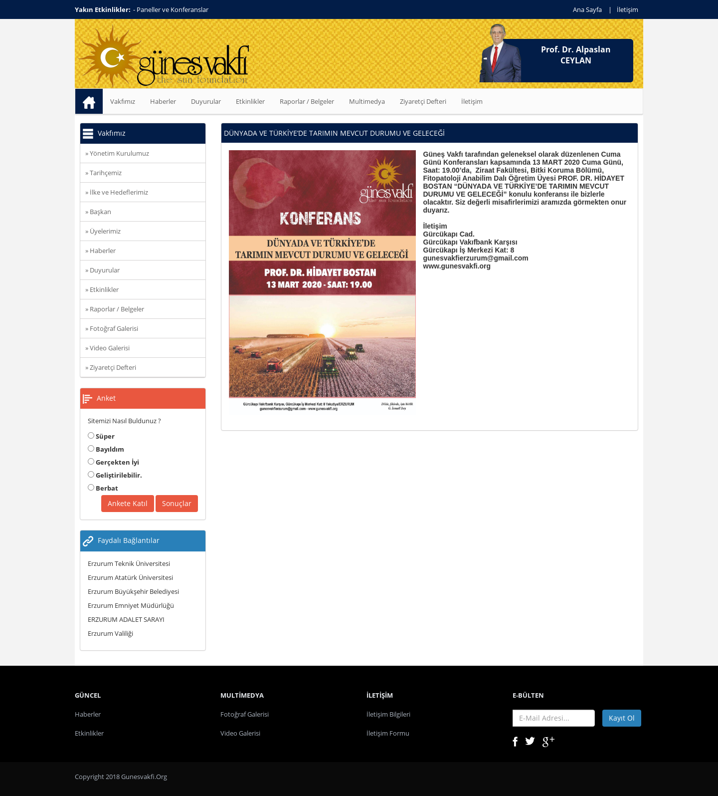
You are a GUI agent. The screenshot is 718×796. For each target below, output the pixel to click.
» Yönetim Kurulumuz (117, 153)
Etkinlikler (250, 101)
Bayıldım (106, 449)
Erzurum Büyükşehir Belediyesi (133, 591)
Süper (101, 436)
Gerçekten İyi (113, 462)
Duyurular (206, 101)
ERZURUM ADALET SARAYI (126, 619)
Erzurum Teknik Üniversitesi (129, 563)
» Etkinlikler (102, 289)
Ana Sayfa (587, 9)
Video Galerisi (240, 733)
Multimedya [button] (367, 101)
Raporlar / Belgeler (307, 101)
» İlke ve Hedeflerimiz (116, 192)
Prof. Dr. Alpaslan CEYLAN (576, 55)
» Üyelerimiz (103, 231)
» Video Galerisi (107, 347)
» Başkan (98, 211)
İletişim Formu (387, 733)
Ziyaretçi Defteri (423, 101)
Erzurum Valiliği (110, 633)
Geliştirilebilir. (115, 475)
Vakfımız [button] (122, 101)
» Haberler (100, 250)
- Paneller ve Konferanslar (170, 9)
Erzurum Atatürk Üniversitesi (130, 577)
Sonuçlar (176, 503)
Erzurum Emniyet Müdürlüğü (131, 605)
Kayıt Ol (622, 718)
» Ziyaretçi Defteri (110, 367)
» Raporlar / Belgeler (114, 308)
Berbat (103, 488)
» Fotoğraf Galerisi (111, 328)
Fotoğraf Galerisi (244, 714)
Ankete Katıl (128, 503)
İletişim (627, 9)
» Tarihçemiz (103, 172)
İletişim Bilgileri (388, 714)
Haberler (163, 101)
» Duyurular (102, 269)
